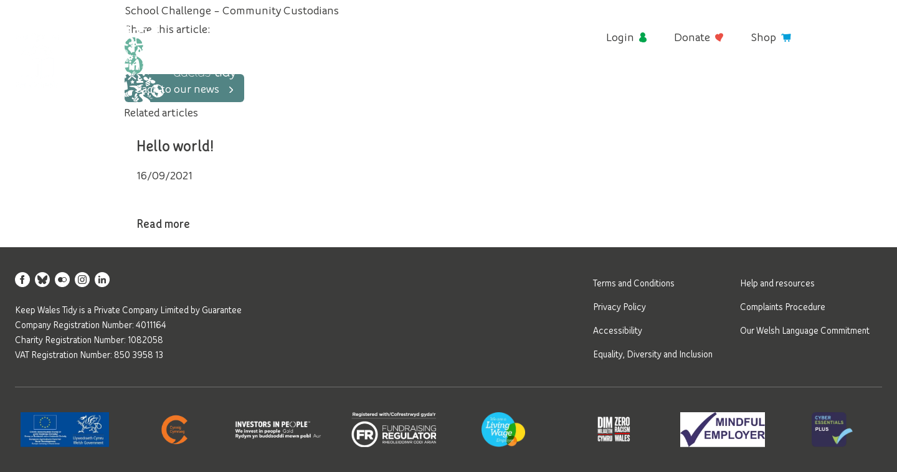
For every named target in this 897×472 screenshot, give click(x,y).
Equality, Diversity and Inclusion (653, 353)
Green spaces (626, 89)
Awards (693, 89)
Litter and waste (454, 89)
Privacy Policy (619, 306)
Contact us (854, 89)
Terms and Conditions (634, 282)
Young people (544, 89)
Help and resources (777, 282)
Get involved (365, 89)
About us (297, 89)
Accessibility (617, 330)
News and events (768, 89)
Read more (176, 225)
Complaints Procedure (782, 306)
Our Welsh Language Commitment (805, 330)
